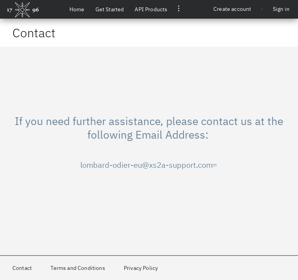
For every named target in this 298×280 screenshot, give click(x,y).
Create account (232, 8)
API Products (151, 9)
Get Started (109, 9)
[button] (179, 9)
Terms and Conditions (77, 267)
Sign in (281, 8)
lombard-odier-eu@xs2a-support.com (149, 165)
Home (77, 9)
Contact (22, 267)
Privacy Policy (141, 267)
